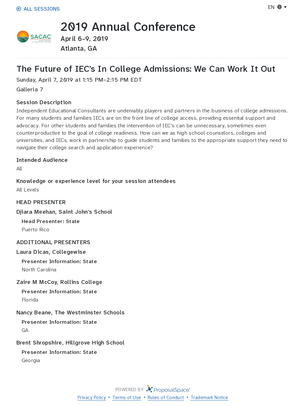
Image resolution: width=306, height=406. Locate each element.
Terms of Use (126, 397)
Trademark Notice (209, 397)
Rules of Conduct (166, 397)
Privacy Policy (92, 397)
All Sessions (38, 8)
